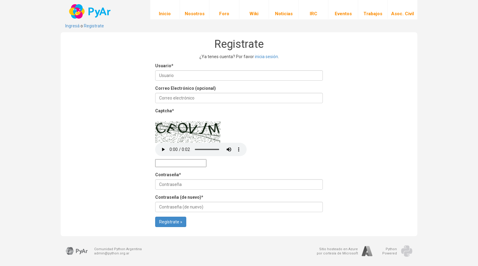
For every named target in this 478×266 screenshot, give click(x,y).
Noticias (284, 9)
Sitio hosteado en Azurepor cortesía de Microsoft (337, 251)
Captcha (164, 110)
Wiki (254, 9)
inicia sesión (266, 56)
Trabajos (372, 9)
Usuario (164, 65)
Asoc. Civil (402, 9)
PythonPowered (389, 251)
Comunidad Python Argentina (118, 249)
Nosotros (195, 9)
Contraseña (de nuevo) (179, 197)
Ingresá (72, 25)
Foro (224, 9)
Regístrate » (170, 221)
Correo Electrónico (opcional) (185, 88)
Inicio (165, 9)
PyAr (90, 11)
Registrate (94, 25)
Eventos (343, 9)
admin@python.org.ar (111, 253)
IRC (313, 9)
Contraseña (168, 174)
